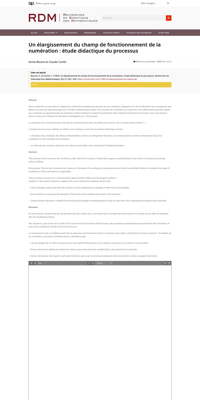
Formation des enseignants (139, 32)
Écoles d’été (164, 32)
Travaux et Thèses (111, 32)
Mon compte (149, 3)
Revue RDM (50, 32)
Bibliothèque (90, 32)
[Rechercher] (168, 18)
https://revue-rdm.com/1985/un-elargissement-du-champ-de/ (107, 79)
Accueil (34, 32)
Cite (34, 85)
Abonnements (70, 32)
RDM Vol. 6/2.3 (164, 61)
